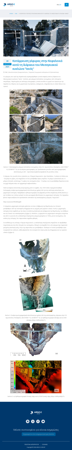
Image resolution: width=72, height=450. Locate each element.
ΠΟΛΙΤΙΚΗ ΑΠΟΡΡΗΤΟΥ (31, 444)
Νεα (17, 13)
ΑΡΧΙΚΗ (12, 13)
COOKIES (45, 444)
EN (58, 5)
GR (60, 5)
